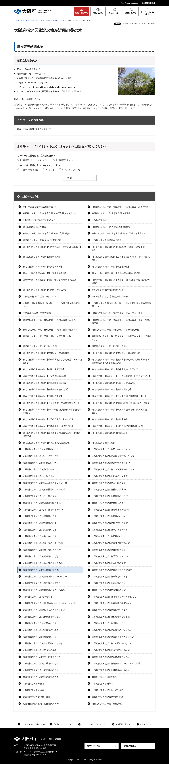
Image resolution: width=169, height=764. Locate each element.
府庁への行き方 (93, 746)
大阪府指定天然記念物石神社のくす (109, 536)
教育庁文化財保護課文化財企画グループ (34, 129)
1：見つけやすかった (29, 170)
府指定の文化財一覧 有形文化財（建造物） (112, 227)
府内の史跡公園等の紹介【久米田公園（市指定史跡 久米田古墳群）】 (121, 281)
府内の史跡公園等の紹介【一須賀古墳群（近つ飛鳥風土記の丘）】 (120, 411)
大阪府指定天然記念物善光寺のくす (40, 536)
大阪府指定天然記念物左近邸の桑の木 (41, 570)
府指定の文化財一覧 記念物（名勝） (110, 346)
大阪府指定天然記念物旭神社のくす (40, 516)
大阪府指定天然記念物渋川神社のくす (110, 530)
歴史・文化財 (46, 20)
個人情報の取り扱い (123, 724)
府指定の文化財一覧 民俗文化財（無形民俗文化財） (48, 336)
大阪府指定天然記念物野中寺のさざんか (42, 550)
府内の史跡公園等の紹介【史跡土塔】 (110, 419)
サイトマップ (145, 724)
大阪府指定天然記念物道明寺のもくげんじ (43, 543)
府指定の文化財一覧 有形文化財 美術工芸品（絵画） (118, 313)
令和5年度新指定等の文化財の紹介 (39, 220)
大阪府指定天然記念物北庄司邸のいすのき (112, 643)
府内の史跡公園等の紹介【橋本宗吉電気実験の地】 (47, 443)
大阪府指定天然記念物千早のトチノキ (110, 556)
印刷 (118, 23)
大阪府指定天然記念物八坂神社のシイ (41, 449)
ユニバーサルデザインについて (95, 724)
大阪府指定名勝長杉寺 (33, 690)
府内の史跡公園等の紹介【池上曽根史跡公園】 (45, 273)
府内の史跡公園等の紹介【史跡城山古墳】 (112, 389)
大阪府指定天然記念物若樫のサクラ (109, 623)
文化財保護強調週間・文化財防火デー (41, 703)
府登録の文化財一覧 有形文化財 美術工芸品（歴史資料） (120, 207)
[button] (129, 3)
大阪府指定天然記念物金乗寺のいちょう (42, 663)
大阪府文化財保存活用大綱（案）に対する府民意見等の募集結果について (121, 305)
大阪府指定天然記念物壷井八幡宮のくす (111, 543)
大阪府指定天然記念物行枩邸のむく (40, 637)
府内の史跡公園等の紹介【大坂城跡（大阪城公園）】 (48, 353)
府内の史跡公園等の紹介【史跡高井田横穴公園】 (46, 389)
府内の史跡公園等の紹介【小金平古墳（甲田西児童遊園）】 (51, 403)
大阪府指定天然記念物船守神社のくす (41, 670)
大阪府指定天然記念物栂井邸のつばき (41, 556)
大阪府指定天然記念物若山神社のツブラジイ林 (45, 483)
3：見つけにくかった (71, 170)
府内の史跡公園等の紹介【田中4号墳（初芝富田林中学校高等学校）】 (52, 411)
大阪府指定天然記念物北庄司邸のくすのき (43, 643)
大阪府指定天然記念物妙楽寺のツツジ (110, 496)
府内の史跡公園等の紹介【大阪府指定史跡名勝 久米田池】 (50, 280)
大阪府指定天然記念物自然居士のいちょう (112, 657)
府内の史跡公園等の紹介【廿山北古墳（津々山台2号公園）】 (121, 403)
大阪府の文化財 (58, 20)
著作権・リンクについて (63, 724)
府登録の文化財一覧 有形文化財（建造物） (112, 213)
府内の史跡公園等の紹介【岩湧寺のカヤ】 (43, 266)
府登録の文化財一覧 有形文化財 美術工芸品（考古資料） (50, 213)
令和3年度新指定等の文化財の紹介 (108, 290)
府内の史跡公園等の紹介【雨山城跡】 (110, 433)
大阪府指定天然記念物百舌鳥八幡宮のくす (112, 603)
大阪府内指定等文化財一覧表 (36, 697)
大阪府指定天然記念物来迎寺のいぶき (110, 576)
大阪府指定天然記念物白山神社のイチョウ (43, 509)
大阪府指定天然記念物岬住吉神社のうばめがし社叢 (116, 663)
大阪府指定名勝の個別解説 (104, 677)
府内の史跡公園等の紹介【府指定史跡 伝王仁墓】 (116, 369)
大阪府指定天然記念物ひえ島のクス (40, 496)
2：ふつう (44, 160)
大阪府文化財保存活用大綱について (40, 296)
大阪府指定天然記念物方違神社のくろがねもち (114, 596)
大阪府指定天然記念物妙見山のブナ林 (41, 463)
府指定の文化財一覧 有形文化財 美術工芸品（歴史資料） (51, 329)
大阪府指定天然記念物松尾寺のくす (40, 623)
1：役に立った (26, 160)
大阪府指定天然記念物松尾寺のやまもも (111, 616)
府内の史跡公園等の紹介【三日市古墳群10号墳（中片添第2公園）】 (121, 258)
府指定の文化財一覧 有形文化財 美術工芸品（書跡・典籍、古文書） (121, 321)
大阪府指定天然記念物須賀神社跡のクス (42, 503)
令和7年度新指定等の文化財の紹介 (39, 207)
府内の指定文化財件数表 (34, 227)
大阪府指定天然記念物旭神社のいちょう (111, 516)
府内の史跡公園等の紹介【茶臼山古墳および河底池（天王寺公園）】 (52, 361)
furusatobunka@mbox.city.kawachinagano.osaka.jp (51, 87)
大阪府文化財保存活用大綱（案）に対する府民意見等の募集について (52, 305)
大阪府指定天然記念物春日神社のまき (110, 610)
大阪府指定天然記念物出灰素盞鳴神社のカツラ (114, 469)
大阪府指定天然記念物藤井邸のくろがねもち (44, 590)
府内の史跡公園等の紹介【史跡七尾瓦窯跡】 (44, 369)
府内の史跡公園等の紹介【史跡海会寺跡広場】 (45, 290)
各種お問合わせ (130, 746)
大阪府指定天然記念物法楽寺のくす (40, 530)
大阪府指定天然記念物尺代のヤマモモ (110, 476)
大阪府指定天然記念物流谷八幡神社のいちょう (45, 576)
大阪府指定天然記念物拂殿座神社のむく (111, 670)
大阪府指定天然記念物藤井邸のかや (109, 590)
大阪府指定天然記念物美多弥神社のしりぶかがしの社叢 (49, 603)
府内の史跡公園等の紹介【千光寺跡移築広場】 (45, 376)
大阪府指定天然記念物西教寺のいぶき (41, 630)
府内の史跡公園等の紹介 (103, 443)
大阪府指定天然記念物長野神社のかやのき (112, 570)
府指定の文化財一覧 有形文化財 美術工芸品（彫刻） (48, 233)
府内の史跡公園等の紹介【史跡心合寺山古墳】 (114, 383)
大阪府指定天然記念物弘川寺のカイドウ (111, 449)
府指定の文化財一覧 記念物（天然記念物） (43, 240)
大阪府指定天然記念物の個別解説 (108, 690)
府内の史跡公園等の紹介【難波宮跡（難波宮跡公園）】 (118, 353)
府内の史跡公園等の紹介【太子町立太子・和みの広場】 (49, 419)
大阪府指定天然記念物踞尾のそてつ (40, 596)
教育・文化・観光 (32, 20)
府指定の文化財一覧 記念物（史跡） (41, 346)
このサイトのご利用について (33, 724)
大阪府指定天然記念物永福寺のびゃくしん (112, 630)
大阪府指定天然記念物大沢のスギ (38, 476)
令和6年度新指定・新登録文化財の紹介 (110, 296)
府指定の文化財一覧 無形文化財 (108, 703)
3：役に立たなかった (65, 160)
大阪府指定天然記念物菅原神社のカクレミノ (113, 637)
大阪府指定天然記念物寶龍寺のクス (109, 503)
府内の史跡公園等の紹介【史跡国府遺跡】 (43, 396)
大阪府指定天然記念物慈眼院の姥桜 (40, 650)
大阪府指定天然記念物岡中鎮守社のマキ (42, 657)
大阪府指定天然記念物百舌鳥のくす (109, 583)
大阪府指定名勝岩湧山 (33, 683)
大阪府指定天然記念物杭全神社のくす (110, 523)
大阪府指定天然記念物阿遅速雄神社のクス (112, 509)
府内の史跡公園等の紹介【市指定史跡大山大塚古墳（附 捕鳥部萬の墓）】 (51, 434)
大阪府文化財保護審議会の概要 (106, 240)
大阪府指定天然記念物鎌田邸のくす (109, 550)
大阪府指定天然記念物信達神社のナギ (41, 677)
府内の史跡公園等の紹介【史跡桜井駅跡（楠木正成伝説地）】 (52, 247)
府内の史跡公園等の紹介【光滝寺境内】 (42, 257)
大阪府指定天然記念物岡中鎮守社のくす (111, 650)
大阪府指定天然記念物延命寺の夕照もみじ (43, 563)
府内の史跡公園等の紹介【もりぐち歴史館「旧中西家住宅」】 (121, 376)
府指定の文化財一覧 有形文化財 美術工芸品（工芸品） (50, 320)
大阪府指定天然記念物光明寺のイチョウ (111, 463)
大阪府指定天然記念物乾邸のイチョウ (41, 469)
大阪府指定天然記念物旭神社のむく (40, 523)
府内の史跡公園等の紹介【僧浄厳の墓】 (111, 266)
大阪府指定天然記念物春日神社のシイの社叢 (44, 489)
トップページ (19, 20)
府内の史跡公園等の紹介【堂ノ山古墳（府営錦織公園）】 (119, 396)
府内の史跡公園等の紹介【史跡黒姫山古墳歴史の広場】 (49, 426)
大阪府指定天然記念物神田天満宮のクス (111, 489)
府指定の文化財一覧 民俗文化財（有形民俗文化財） (117, 329)
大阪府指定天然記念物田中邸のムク (109, 483)
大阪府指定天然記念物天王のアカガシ (41, 456)
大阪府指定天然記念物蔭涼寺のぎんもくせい (44, 610)
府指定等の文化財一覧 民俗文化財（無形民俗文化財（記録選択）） (121, 338)
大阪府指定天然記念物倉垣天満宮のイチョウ (113, 456)
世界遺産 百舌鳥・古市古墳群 (37, 313)
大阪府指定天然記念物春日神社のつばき (42, 616)
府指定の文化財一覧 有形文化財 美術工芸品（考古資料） (119, 233)
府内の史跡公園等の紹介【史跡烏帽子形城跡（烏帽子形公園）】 (119, 248)
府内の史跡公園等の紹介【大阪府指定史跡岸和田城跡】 (118, 426)
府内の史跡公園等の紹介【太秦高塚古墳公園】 (45, 383)
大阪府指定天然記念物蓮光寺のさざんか (42, 583)
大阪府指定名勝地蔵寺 (102, 683)
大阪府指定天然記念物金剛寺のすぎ (109, 563)
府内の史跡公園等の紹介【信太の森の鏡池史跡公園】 (117, 273)
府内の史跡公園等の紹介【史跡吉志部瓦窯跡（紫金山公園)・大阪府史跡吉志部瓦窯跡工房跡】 (121, 361)
